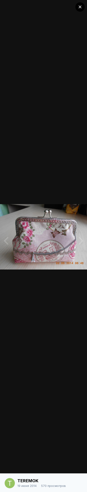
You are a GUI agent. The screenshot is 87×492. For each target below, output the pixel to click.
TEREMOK (28, 480)
